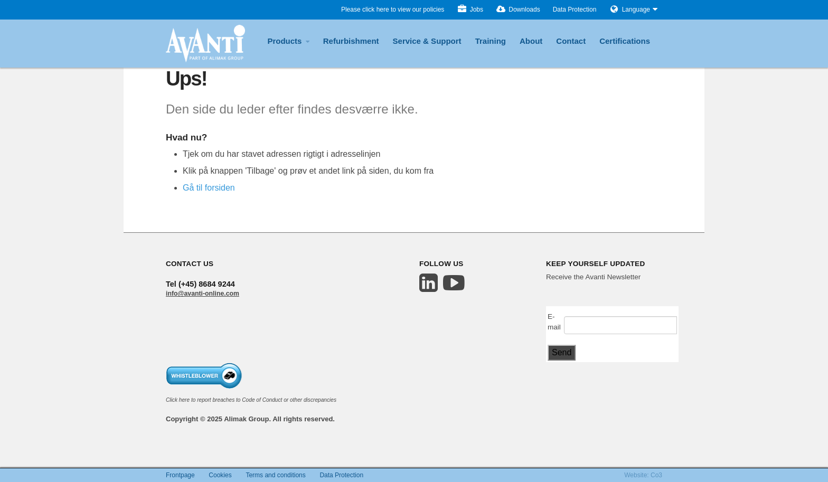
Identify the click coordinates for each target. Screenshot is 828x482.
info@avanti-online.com (202, 293)
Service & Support (427, 40)
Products (288, 40)
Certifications (624, 40)
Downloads (518, 10)
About (531, 40)
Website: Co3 (643, 475)
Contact (571, 40)
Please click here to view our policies (392, 9)
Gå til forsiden (209, 187)
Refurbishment (351, 40)
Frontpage (180, 475)
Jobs (470, 10)
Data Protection (575, 9)
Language (636, 10)
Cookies (220, 475)
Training (490, 40)
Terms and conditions (275, 475)
